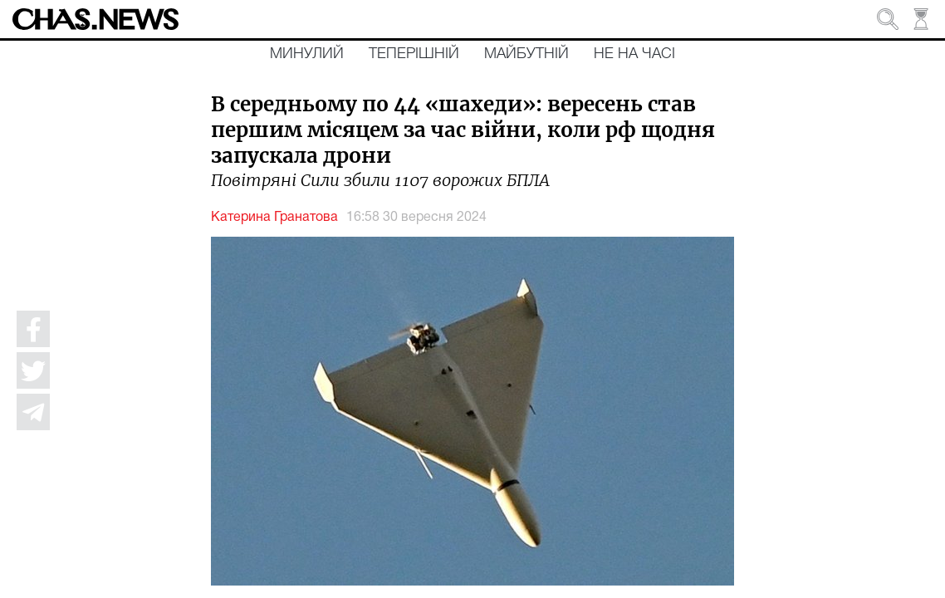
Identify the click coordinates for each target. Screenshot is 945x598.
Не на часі (634, 54)
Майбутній (526, 54)
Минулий (307, 54)
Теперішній (414, 54)
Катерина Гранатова (274, 217)
